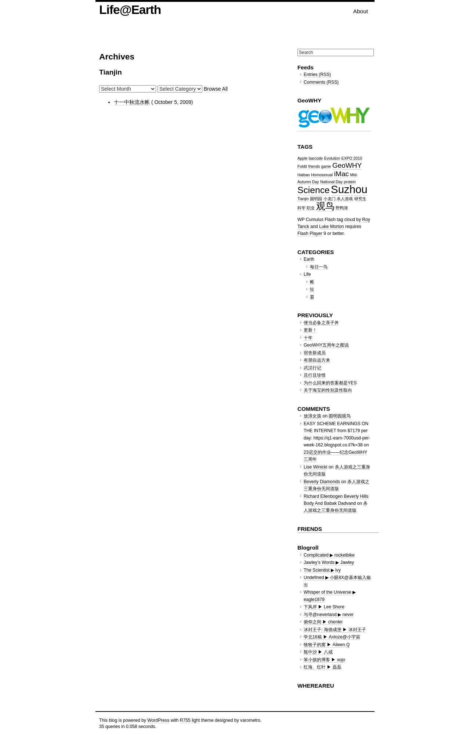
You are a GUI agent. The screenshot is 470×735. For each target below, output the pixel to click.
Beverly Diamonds (322, 481)
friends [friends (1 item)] (314, 166)
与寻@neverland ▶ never (329, 614)
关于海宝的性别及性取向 (328, 390)
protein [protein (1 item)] (350, 182)
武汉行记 (312, 367)
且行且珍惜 (315, 375)
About (360, 11)
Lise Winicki (315, 467)
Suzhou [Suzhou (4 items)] (349, 189)
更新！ (310, 330)
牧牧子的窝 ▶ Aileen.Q (327, 644)
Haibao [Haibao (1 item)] (303, 175)
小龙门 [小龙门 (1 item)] (329, 198)
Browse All (216, 89)
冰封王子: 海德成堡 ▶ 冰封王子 (335, 629)
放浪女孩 (312, 416)
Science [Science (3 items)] (313, 190)
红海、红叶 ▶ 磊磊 (322, 667)
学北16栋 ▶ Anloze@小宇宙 (332, 637)
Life (307, 274)
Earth (309, 259)
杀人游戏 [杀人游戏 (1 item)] (345, 198)
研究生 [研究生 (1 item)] (360, 198)
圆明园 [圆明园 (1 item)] (316, 198)
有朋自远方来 (317, 360)
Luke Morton (331, 226)
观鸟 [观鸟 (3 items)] (325, 206)
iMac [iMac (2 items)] (341, 174)
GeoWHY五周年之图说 (326, 345)
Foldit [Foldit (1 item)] (302, 166)
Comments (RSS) (321, 82)
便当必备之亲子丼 (321, 322)
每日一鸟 (319, 266)
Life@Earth (130, 10)
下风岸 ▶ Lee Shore (324, 606)
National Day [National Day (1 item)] (331, 182)
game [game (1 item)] (326, 166)
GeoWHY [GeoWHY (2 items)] (347, 165)
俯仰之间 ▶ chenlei (323, 621)
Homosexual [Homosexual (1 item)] (322, 175)
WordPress (158, 720)
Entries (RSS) (317, 74)
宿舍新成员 (315, 352)
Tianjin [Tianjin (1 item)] (303, 198)
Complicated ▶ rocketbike (329, 555)
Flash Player (309, 233)
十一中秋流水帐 (132, 102)
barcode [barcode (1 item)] (316, 158)
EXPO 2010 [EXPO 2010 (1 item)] (351, 158)
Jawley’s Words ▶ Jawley (329, 562)
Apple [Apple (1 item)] (302, 158)
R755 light (190, 720)
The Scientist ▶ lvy (322, 570)
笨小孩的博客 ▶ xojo (324, 659)
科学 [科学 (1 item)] (301, 208)
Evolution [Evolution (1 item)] (332, 158)
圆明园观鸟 (340, 416)
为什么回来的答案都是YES (330, 382)
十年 (308, 337)
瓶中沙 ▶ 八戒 (318, 652)
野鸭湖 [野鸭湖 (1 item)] (342, 208)
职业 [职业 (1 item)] (311, 208)
